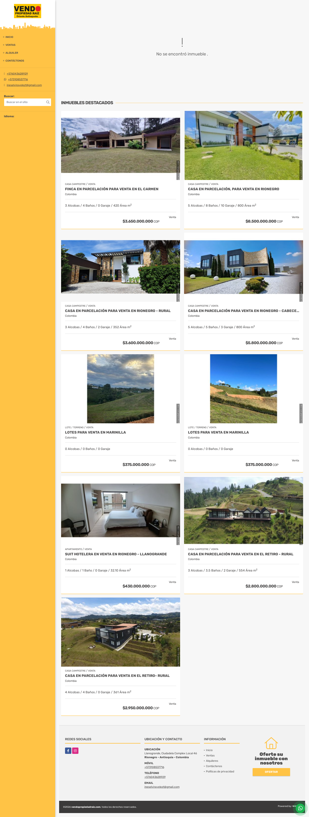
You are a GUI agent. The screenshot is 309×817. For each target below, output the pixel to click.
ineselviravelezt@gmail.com (24, 85)
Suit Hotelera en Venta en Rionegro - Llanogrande (116, 554)
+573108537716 (18, 79)
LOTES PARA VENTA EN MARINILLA (95, 432)
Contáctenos (15, 60)
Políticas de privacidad (220, 771)
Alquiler (12, 52)
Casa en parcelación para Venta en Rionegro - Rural (118, 311)
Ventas (10, 44)
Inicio (9, 37)
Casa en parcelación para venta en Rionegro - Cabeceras (243, 311)
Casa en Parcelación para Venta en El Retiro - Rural (240, 554)
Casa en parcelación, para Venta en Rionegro (233, 189)
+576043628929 (17, 73)
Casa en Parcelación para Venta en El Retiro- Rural (117, 676)
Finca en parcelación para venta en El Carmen (111, 189)
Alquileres (212, 761)
